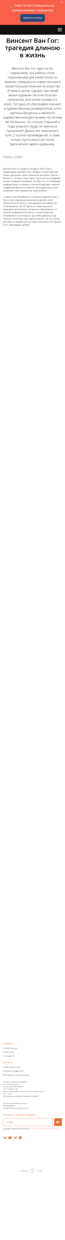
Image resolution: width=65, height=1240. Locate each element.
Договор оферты (9, 1106)
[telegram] (15, 1138)
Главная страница (10, 1048)
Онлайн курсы (8, 1052)
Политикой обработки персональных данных (31, 1129)
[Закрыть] (61, 2)
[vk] (5, 1138)
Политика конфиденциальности (15, 1103)
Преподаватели (9, 1056)
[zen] (20, 1138)
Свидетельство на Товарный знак (16, 1108)
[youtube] (10, 1138)
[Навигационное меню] (60, 29)
